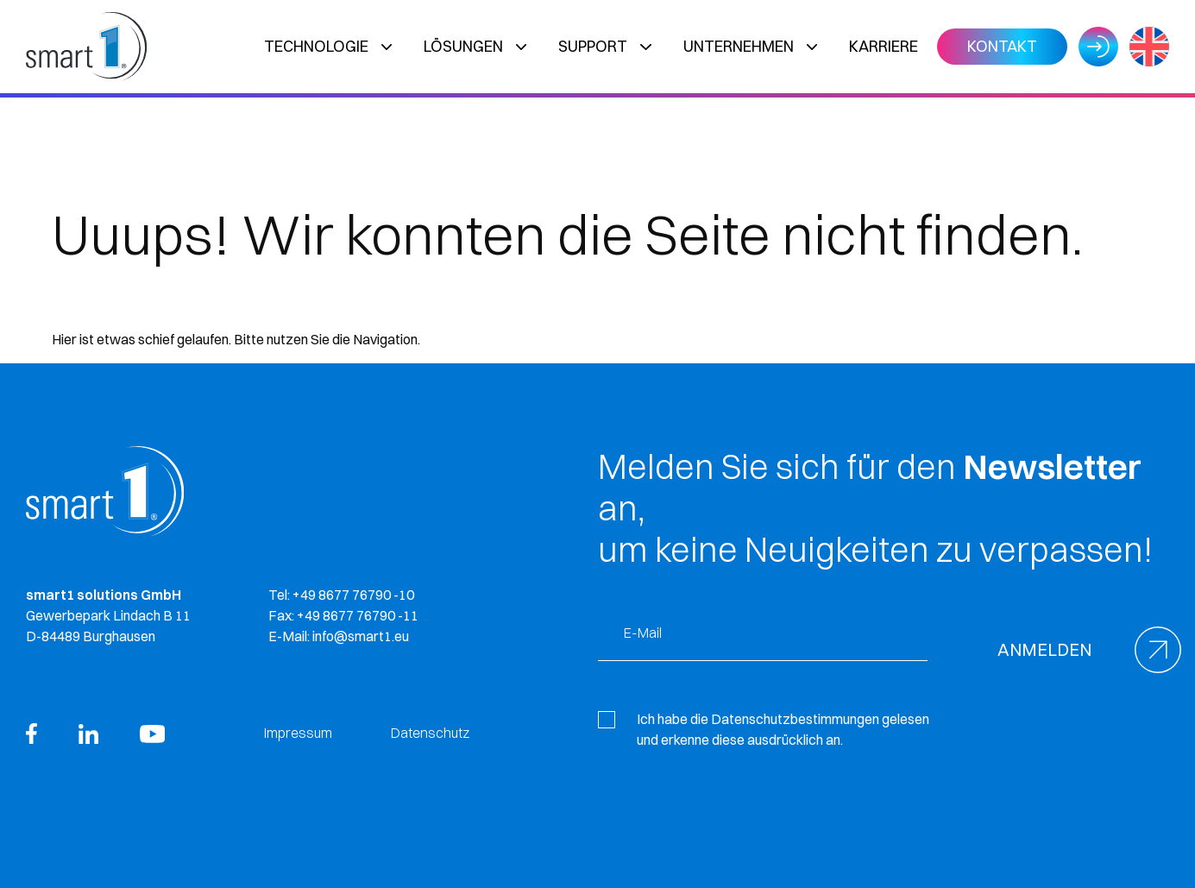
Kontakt (1002, 46)
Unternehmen (738, 46)
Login (1098, 46)
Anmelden (1044, 649)
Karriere (883, 46)
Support (592, 46)
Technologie (316, 46)
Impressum (298, 732)
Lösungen (463, 46)
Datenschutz (430, 732)
